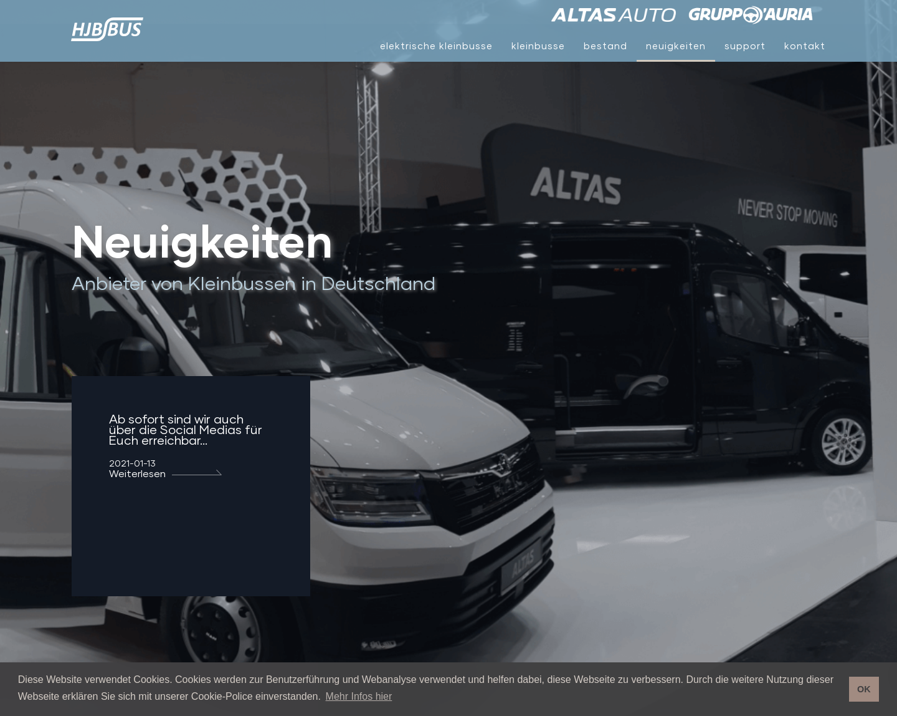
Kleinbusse (538, 45)
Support (745, 45)
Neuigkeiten (676, 45)
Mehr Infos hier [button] (359, 696)
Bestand (605, 45)
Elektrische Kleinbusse (436, 45)
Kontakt (804, 45)
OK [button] (864, 689)
